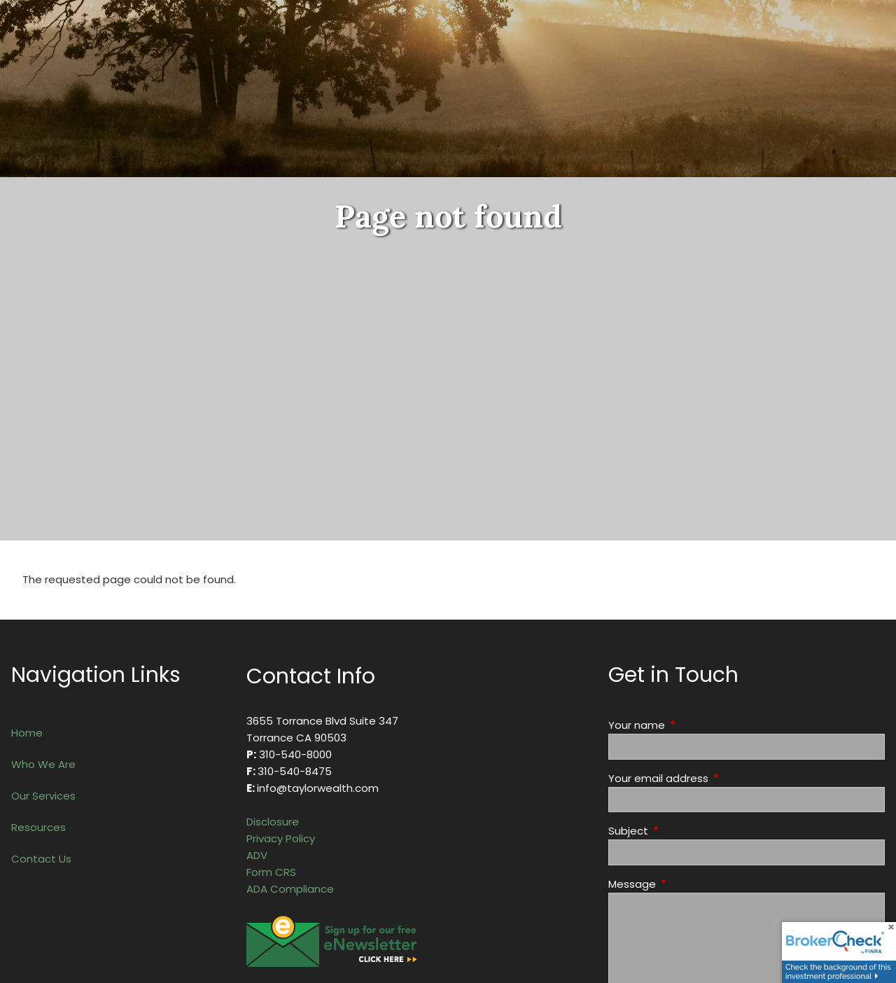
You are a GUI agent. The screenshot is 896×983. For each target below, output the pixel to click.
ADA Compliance (290, 888)
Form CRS (271, 872)
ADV (256, 855)
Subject (681, 830)
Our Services (43, 795)
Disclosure (272, 821)
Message (685, 884)
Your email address (712, 778)
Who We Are (43, 764)
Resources (38, 827)
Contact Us (41, 858)
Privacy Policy (280, 838)
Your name (690, 725)
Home (27, 732)
